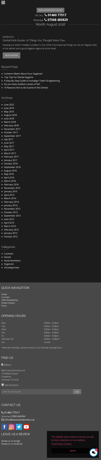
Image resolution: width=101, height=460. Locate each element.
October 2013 (11, 212)
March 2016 (10, 180)
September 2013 (12, 215)
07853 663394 (18, 416)
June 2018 (9, 118)
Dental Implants (8, 303)
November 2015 (12, 188)
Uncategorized (11, 267)
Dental (7, 257)
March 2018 (10, 121)
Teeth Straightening (9, 300)
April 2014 (9, 194)
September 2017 (12, 135)
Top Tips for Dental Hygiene (18, 77)
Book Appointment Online (50, 10)
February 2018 (11, 125)
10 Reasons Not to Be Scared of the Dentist (26, 87)
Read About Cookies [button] (61, 444)
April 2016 (9, 177)
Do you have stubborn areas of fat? (22, 84)
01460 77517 (57, 15)
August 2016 (10, 170)
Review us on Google (10, 441)
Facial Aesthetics (12, 260)
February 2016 (11, 184)
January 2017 (10, 160)
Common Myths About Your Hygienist (23, 73)
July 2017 (8, 139)
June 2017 (9, 142)
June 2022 (9, 104)
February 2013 (11, 229)
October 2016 (11, 163)
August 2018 (10, 115)
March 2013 (10, 226)
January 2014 (10, 205)
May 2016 (9, 174)
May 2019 (9, 111)
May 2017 (9, 146)
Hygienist (9, 263)
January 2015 (10, 191)
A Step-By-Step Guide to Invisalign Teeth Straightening (32, 80)
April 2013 (9, 222)
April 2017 (9, 149)
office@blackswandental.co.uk (20, 419)
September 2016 (12, 167)
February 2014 (11, 201)
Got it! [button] (73, 451)
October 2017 (11, 132)
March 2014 (10, 198)
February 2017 (11, 156)
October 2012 (11, 236)
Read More (11, 55)
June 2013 (9, 219)
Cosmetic (8, 253)
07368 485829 (58, 19)
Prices (4, 306)
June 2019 (9, 108)
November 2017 (12, 129)
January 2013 (10, 233)
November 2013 (12, 208)
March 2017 (10, 153)
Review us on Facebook (11, 444)
